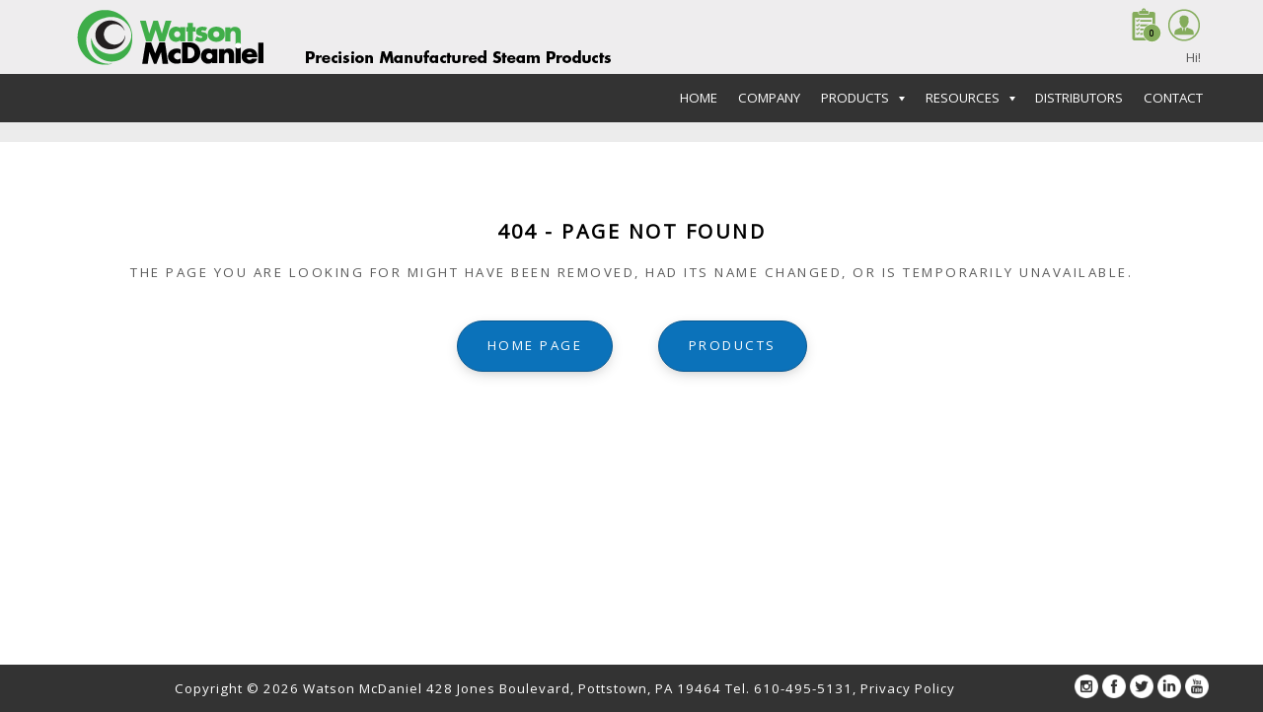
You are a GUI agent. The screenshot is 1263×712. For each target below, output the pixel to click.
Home (698, 98)
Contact (1173, 98)
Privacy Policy (907, 688)
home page (535, 345)
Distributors (1079, 98)
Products (733, 345)
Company (769, 98)
